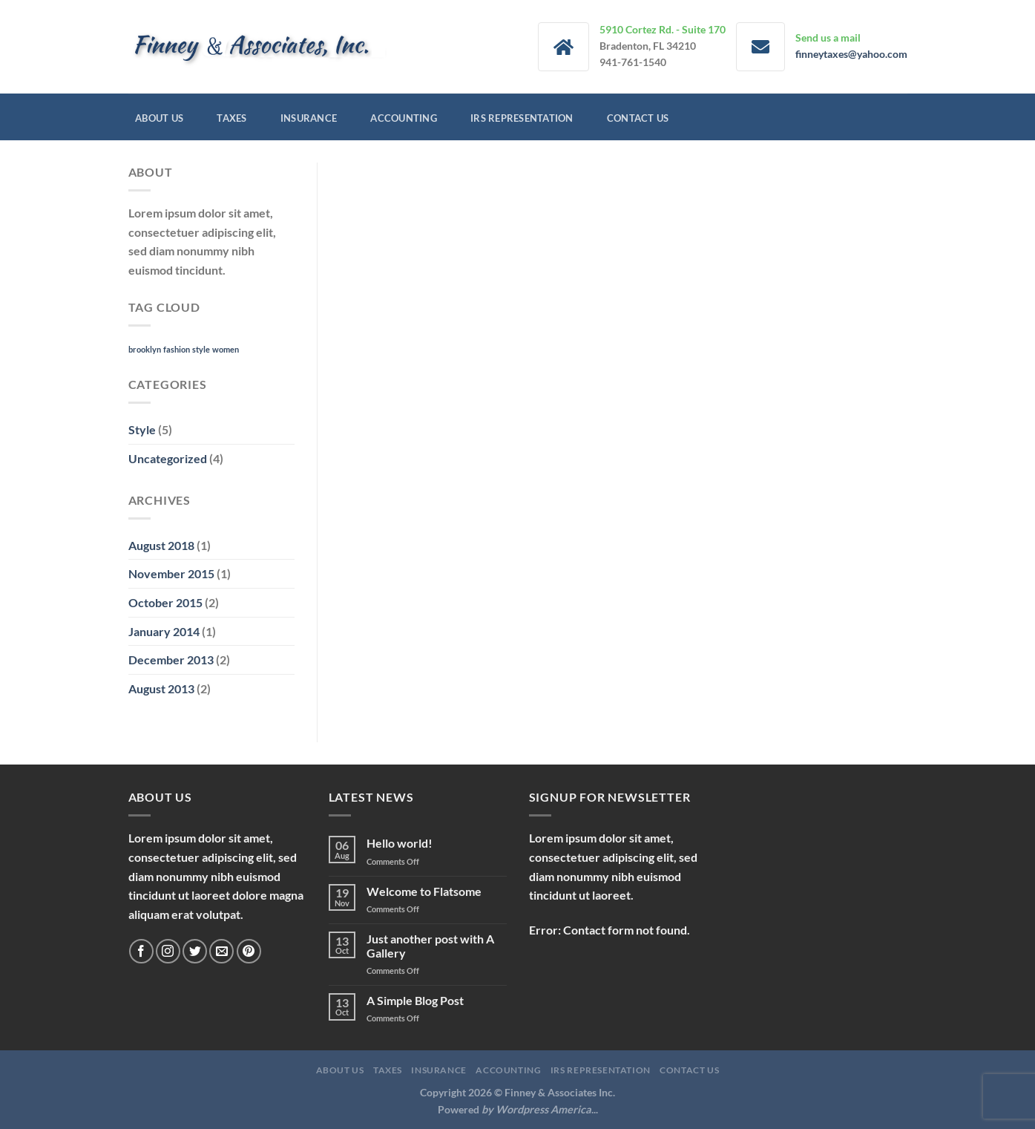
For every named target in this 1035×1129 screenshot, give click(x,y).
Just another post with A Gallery (430, 946)
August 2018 (161, 545)
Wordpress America (543, 1109)
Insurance (308, 118)
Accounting (403, 118)
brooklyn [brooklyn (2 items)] (144, 349)
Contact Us (638, 118)
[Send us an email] (221, 951)
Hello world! (400, 843)
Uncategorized (167, 458)
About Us (159, 118)
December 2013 (171, 659)
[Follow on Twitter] (195, 951)
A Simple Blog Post (415, 1000)
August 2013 (161, 688)
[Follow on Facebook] (141, 951)
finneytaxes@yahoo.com (851, 54)
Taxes (231, 118)
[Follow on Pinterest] (249, 951)
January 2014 (164, 631)
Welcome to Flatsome (424, 891)
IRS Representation (522, 118)
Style (142, 429)
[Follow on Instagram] (168, 951)
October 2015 (165, 602)
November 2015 (171, 573)
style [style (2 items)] (201, 349)
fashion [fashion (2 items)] (176, 349)
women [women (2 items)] (225, 349)
